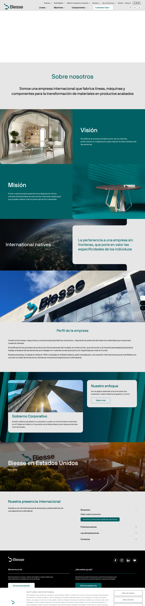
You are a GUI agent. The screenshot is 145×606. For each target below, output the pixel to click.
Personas (96, 3)
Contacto (128, 3)
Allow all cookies (128, 576)
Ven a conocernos (109, 3)
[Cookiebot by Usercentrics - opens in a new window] (13, 602)
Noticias (120, 3)
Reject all (128, 590)
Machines (59, 8)
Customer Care (103, 8)
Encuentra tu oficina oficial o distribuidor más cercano (100, 519)
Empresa (48, 3)
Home (10, 13)
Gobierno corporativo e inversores (79, 3)
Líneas (43, 8)
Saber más (101, 400)
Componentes (79, 8)
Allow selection (128, 583)
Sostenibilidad (59, 3)
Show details (31, 602)
